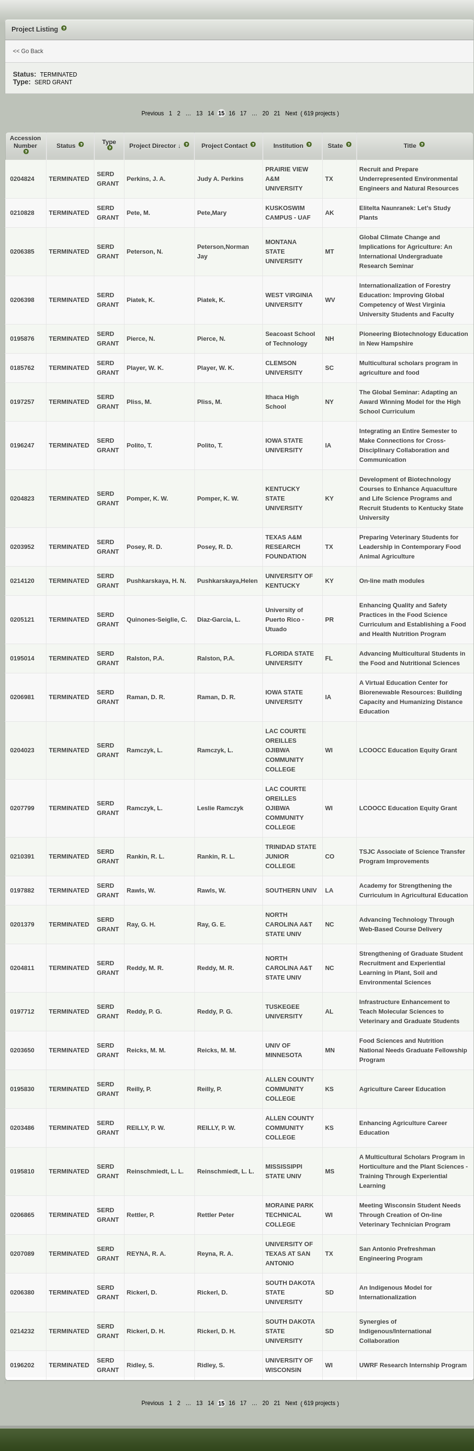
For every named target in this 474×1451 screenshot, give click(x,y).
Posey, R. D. (215, 546)
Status (66, 145)
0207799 (22, 808)
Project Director (153, 145)
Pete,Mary (211, 212)
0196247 (22, 445)
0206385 (22, 251)
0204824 (22, 178)
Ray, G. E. (211, 924)
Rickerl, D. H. (216, 1331)
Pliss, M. (209, 401)
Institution (289, 145)
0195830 (22, 1089)
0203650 (22, 1050)
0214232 (22, 1331)
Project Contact (225, 145)
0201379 (22, 924)
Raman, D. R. (216, 697)
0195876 (22, 338)
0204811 (22, 967)
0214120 (22, 580)
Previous (153, 113)
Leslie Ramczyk (220, 808)
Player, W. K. (215, 367)
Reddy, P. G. (215, 1011)
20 (265, 113)
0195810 (22, 1171)
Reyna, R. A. (215, 1253)
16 (232, 113)
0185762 (22, 367)
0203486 (22, 1127)
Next (291, 113)
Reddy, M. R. (215, 967)
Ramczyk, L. (215, 750)
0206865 (22, 1214)
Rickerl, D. (212, 1292)
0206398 (22, 299)
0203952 (22, 546)
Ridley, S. (211, 1365)
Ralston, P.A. (216, 658)
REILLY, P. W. (216, 1127)
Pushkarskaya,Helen (227, 580)
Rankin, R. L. (216, 856)
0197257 (22, 401)
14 (211, 113)
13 (199, 113)
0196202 (22, 1365)
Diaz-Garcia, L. (218, 619)
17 (243, 113)
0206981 (22, 697)
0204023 (22, 750)
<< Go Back (28, 51)
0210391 (22, 856)
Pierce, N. (211, 338)
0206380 (22, 1292)
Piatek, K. (211, 299)
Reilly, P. (209, 1089)
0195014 (22, 658)
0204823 (22, 498)
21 (277, 113)
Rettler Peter (215, 1214)
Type (109, 141)
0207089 (22, 1253)
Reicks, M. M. (217, 1050)
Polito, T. (210, 445)
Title (411, 145)
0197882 (22, 890)
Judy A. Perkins (220, 178)
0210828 (22, 212)
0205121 (22, 619)
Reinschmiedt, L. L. (225, 1171)
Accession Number (25, 141)
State (335, 145)
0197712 (22, 1011)
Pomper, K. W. (218, 498)
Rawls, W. (211, 890)
